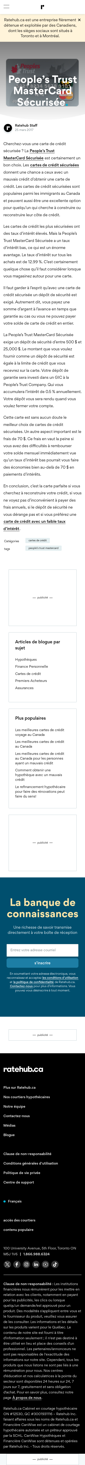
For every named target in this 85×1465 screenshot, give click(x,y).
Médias (9, 1125)
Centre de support (18, 1182)
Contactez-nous (21, 986)
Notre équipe (14, 1106)
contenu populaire (18, 1230)
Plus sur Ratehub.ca (19, 1087)
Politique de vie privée (21, 1173)
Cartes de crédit (38, 540)
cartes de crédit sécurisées (54, 165)
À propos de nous (26, 1397)
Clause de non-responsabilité (27, 1154)
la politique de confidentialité (33, 982)
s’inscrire (42, 962)
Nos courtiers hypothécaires (26, 1097)
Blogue (9, 1135)
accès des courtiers (19, 1220)
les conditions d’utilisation (60, 977)
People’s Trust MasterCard (43, 548)
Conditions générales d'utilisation (30, 1163)
